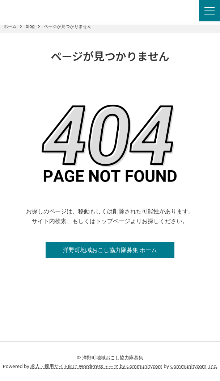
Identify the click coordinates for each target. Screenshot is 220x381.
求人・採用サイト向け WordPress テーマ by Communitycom (96, 366)
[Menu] (209, 10)
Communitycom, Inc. (193, 366)
